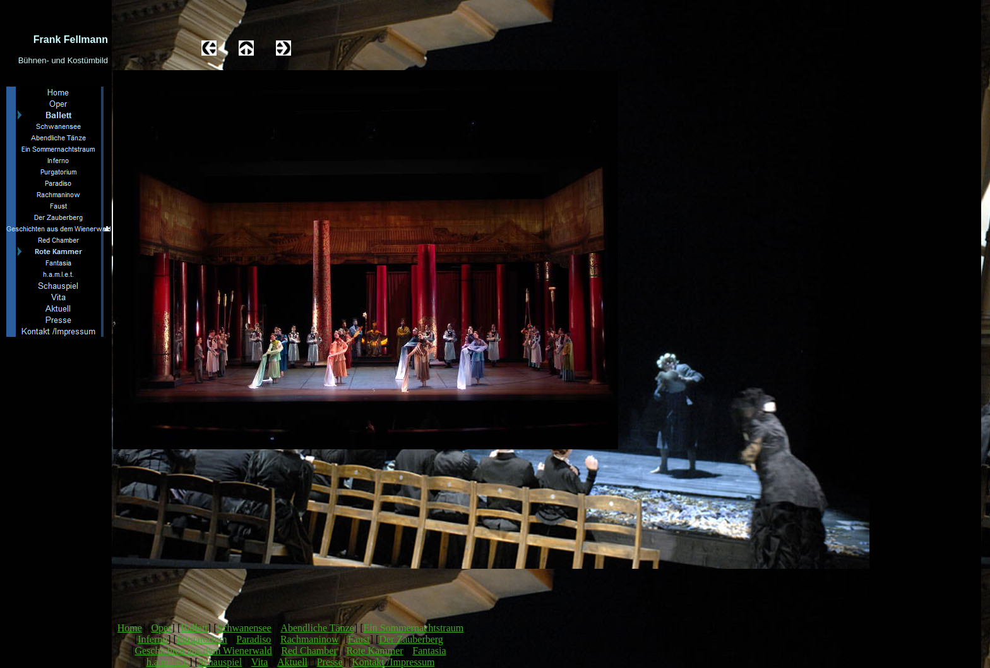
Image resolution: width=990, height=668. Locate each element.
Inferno (152, 639)
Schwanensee (244, 627)
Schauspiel (220, 662)
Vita (259, 662)
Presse (330, 662)
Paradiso (253, 639)
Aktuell (292, 662)
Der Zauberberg (411, 639)
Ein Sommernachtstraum (414, 627)
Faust (359, 639)
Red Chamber (309, 650)
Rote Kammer (374, 650)
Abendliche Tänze (317, 627)
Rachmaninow (309, 639)
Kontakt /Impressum (393, 662)
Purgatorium (202, 639)
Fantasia (429, 650)
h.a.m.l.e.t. (167, 662)
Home (129, 627)
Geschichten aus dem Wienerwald (202, 650)
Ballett (194, 627)
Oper (162, 627)
